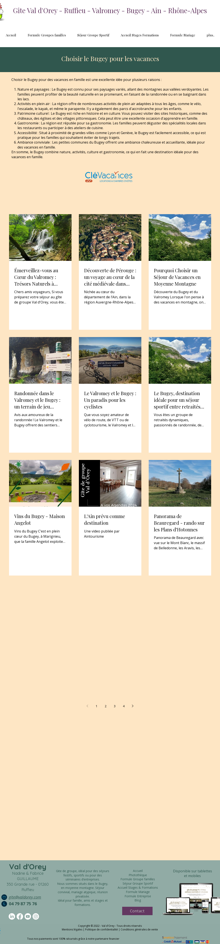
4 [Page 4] (124, 706)
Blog (137, 900)
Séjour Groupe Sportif (138, 883)
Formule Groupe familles (137, 879)
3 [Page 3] (114, 706)
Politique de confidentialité (101, 929)
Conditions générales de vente (139, 929)
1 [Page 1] (96, 706)
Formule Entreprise (138, 896)
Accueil (138, 871)
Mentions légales (72, 929)
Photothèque (138, 875)
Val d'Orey (27, 866)
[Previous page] (87, 706)
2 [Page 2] (105, 706)
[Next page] (133, 706)
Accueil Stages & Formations (138, 887)
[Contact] (137, 911)
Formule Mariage (138, 892)
